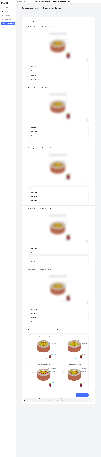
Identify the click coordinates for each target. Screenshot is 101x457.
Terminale (24, 1)
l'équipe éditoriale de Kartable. (40, 19)
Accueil (5, 7)
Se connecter (6, 19)
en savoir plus (66, 398)
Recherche (6, 15)
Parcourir (5, 11)
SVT (30, 1)
